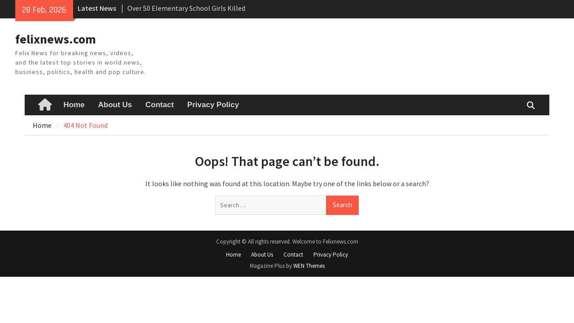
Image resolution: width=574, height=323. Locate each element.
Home (74, 104)
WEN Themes (309, 266)
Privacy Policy (213, 104)
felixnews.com (55, 39)
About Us (115, 104)
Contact (159, 104)
